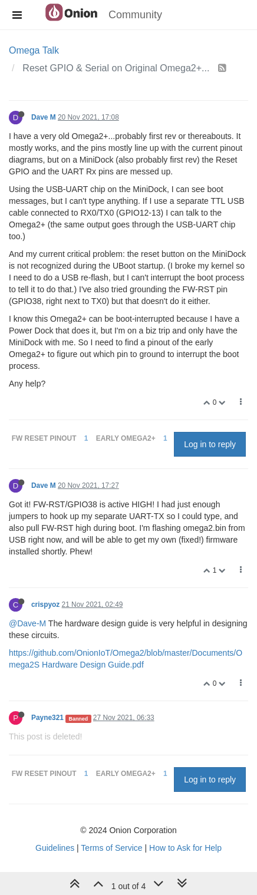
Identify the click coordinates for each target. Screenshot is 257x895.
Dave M (43, 117)
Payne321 (47, 718)
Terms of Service (111, 848)
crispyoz (45, 604)
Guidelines (54, 848)
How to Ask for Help (185, 848)
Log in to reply (210, 444)
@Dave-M (27, 623)
